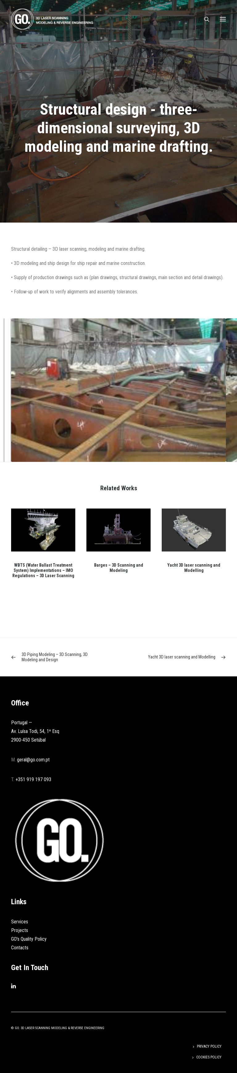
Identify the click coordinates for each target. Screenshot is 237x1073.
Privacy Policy (209, 1046)
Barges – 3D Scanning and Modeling (118, 568)
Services (19, 922)
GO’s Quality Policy (29, 939)
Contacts (19, 948)
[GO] (52, 19)
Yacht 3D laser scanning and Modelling (193, 568)
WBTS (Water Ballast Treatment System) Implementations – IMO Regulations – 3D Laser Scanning (43, 570)
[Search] (204, 19)
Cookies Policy (209, 1057)
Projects (19, 930)
